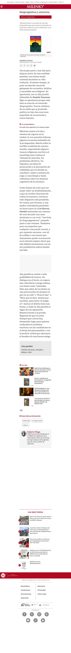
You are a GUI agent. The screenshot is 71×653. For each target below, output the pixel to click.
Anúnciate (24, 598)
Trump (60, 2)
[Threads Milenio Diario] (47, 614)
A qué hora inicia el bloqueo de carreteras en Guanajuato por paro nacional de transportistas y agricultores (40, 530)
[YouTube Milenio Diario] (28, 620)
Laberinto (26, 421)
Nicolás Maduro (53, 2)
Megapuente (44, 2)
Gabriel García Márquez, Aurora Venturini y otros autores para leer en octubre (42, 370)
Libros (25, 425)
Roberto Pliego (26, 61)
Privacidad (42, 590)
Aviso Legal (42, 594)
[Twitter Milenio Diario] (32, 614)
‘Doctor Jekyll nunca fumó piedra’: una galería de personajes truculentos (42, 380)
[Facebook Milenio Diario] (24, 614)
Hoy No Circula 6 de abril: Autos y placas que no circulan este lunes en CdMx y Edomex (40, 518)
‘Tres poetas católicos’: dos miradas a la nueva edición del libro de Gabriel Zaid (42, 401)
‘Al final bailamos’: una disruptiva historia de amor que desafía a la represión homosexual (42, 391)
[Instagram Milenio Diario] (39, 614)
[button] (1, 7)
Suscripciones (26, 594)
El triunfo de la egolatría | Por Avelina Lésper (34, 127)
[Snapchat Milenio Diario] (43, 620)
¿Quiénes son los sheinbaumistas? (35, 562)
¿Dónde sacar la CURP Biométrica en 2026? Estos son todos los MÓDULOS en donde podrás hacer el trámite (40, 553)
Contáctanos (25, 590)
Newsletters (25, 586)
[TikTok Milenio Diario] (35, 620)
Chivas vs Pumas (19, 2)
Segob (27, 2)
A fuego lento (37, 421)
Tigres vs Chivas (35, 2)
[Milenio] (35, 6)
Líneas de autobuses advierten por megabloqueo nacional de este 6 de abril (40, 541)
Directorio (41, 586)
